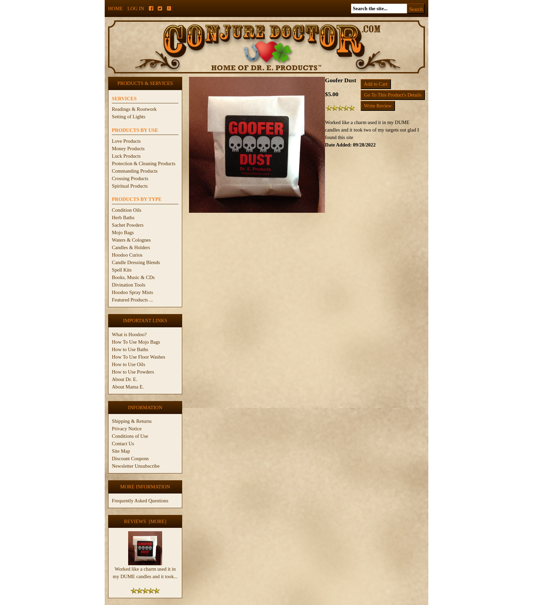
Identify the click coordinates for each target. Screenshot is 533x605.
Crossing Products (130, 178)
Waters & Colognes (131, 240)
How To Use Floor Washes (138, 357)
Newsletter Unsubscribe (135, 466)
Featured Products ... (132, 299)
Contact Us (123, 443)
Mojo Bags (123, 232)
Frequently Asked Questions (140, 500)
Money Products (128, 148)
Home (115, 8)
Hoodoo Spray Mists (132, 292)
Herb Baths (123, 217)
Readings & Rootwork (134, 109)
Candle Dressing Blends (136, 262)
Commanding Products (135, 171)
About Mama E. (128, 387)
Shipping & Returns (132, 421)
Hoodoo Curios (127, 255)
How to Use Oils (128, 364)
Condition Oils (126, 210)
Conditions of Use (130, 436)
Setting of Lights (128, 116)
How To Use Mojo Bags (136, 342)
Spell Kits (122, 270)
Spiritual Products (130, 186)
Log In (135, 8)
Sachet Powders (127, 225)
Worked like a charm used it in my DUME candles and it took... (145, 570)
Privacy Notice (127, 428)
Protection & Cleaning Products (143, 163)
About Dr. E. (124, 379)
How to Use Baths (130, 349)
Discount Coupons (130, 458)
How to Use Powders (133, 372)
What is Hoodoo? (129, 334)
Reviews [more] (145, 521)
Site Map (121, 451)
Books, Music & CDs (133, 277)
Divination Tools (128, 285)
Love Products (126, 141)
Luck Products (126, 156)
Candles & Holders (131, 247)
